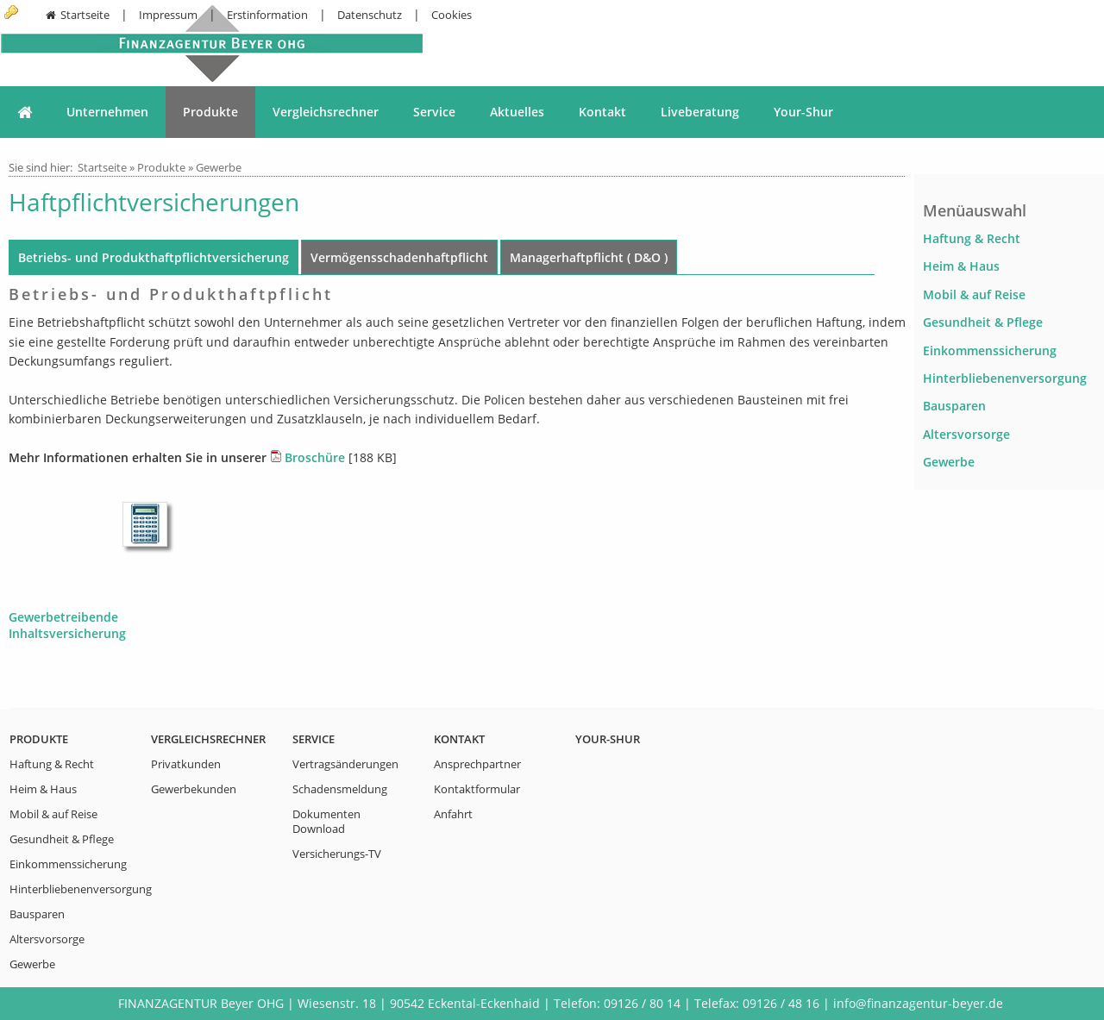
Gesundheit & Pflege (983, 322)
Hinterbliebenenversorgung (1005, 378)
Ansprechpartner (477, 764)
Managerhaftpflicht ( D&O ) (589, 257)
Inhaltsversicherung (67, 633)
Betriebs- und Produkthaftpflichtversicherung (153, 257)
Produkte (210, 111)
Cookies (451, 15)
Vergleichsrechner (326, 111)
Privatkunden (186, 764)
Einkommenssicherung (990, 350)
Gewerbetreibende (63, 617)
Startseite (77, 15)
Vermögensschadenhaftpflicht (399, 257)
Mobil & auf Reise (974, 294)
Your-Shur (803, 111)
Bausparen (954, 405)
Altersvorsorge (966, 434)
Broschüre (315, 457)
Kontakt (602, 111)
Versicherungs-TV (336, 854)
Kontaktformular (477, 789)
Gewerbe (219, 167)
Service (434, 111)
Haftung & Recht (971, 238)
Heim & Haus (961, 266)
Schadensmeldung (339, 789)
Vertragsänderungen (345, 764)
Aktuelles (517, 111)
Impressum (168, 15)
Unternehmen (107, 111)
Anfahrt (453, 814)
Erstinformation (267, 15)
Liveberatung (700, 111)
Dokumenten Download (326, 821)
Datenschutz (369, 15)
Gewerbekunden (193, 789)
